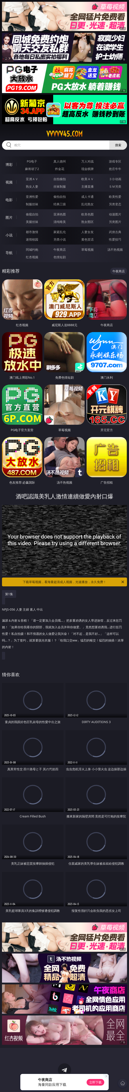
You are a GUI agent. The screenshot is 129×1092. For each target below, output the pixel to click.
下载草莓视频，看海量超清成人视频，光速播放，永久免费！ (74, 582)
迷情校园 (32, 239)
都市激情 (32, 232)
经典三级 (59, 204)
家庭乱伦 (59, 232)
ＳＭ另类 (115, 186)
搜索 (118, 145)
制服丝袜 (32, 204)
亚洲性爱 (32, 196)
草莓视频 (87, 249)
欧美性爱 (115, 196)
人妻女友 (87, 232)
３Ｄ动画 (115, 179)
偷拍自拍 (59, 196)
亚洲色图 (59, 214)
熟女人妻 (32, 186)
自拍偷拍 (59, 179)
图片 (9, 217)
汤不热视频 (115, 249)
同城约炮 (32, 249)
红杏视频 (32, 257)
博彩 (9, 164)
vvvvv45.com (64, 133)
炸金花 (59, 169)
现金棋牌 (87, 169)
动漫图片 (115, 214)
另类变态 (115, 204)
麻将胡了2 (32, 169)
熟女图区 (87, 222)
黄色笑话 (87, 239)
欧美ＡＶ (87, 179)
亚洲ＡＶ (32, 179)
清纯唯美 (59, 222)
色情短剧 (59, 257)
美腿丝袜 (32, 222)
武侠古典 (115, 232)
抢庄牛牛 (115, 169)
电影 (9, 199)
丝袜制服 (59, 186)
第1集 (9, 594)
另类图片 (115, 222)
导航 (9, 252)
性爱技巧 (115, 239)
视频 (9, 182)
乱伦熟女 (87, 204)
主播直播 (87, 186)
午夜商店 (59, 249)
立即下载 (95, 1082)
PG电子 (32, 161)
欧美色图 (87, 214)
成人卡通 (87, 196)
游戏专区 (115, 161)
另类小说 (59, 239)
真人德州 (59, 161)
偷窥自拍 (32, 214)
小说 (9, 235)
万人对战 (87, 161)
